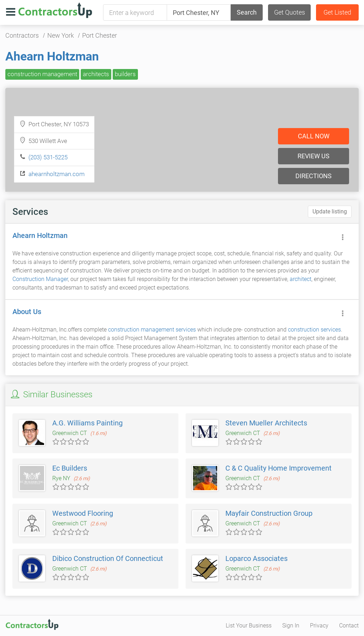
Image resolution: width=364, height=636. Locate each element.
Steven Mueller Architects (266, 423)
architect (300, 279)
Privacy (319, 625)
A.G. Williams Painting (87, 423)
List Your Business (249, 625)
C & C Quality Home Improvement (278, 468)
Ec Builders (69, 468)
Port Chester (99, 35)
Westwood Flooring (82, 513)
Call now (314, 136)
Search (247, 12)
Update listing (329, 211)
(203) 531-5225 (48, 157)
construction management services (152, 329)
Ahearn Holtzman (52, 56)
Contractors (22, 35)
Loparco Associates (256, 558)
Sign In (290, 625)
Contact (349, 625)
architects (96, 74)
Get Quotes (289, 12)
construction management (42, 74)
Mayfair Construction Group (268, 513)
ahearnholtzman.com (56, 173)
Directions (313, 176)
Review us (314, 156)
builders (125, 74)
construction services (314, 329)
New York (60, 35)
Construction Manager (40, 279)
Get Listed (337, 12)
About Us (26, 311)
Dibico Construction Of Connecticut (107, 558)
